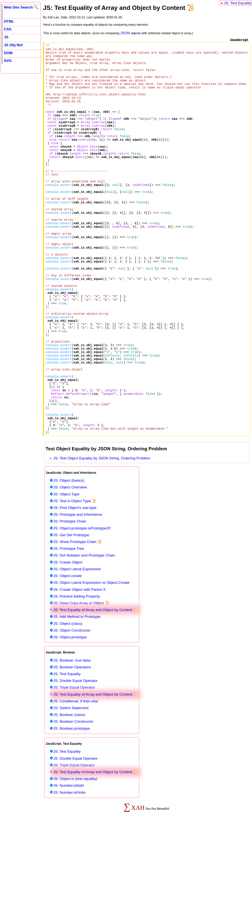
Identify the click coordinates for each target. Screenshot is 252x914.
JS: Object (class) (67, 710)
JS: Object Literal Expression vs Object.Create (91, 669)
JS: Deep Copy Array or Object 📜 (81, 690)
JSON (125, 33)
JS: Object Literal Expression (77, 655)
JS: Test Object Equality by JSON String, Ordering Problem (101, 545)
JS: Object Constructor (72, 717)
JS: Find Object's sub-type (74, 594)
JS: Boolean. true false (72, 747)
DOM (8, 53)
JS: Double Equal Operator (75, 767)
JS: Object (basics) (68, 567)
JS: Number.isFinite (69, 879)
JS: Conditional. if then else (75, 788)
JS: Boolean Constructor (73, 808)
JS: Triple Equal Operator (74, 774)
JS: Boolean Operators (72, 754)
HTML (9, 21)
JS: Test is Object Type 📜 (75, 587)
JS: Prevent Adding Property (76, 683)
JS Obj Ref (13, 45)
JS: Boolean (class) (69, 801)
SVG (8, 61)
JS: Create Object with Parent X (79, 676)
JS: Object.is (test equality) (75, 865)
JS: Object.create (67, 662)
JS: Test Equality (237, 3)
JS (6, 37)
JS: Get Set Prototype (71, 621)
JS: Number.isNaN (68, 872)
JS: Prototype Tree (68, 635)
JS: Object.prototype (70, 724)
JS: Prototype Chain (69, 608)
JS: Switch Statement (70, 794)
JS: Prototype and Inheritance (77, 601)
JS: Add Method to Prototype (76, 703)
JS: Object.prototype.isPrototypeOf (81, 615)
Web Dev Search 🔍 (21, 7)
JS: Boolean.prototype (71, 815)
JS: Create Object (67, 649)
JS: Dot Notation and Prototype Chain (84, 642)
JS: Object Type (66, 581)
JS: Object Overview (70, 574)
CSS (7, 29)
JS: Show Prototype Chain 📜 (77, 628)
